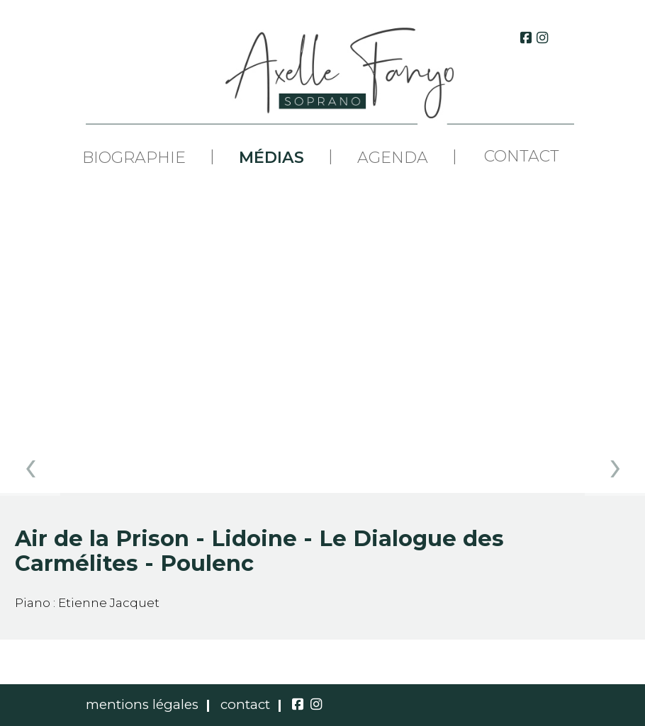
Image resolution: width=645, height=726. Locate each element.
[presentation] (30, 466)
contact (245, 704)
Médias (271, 158)
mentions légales (142, 704)
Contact (521, 156)
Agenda (392, 158)
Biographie (134, 158)
